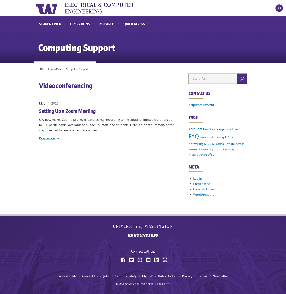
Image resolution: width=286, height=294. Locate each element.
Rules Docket (167, 276)
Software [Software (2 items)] (203, 149)
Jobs (106, 276)
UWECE (104, 8)
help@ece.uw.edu (201, 105)
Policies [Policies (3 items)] (219, 144)
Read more (47, 138)
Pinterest (166, 260)
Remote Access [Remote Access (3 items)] (234, 144)
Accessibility (68, 276)
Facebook (124, 260)
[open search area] (279, 8)
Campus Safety (126, 276)
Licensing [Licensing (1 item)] (220, 137)
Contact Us (90, 276)
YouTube (149, 260)
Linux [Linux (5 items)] (229, 137)
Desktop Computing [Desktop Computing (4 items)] (217, 129)
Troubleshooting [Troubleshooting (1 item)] (226, 149)
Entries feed (201, 184)
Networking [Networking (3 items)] (196, 144)
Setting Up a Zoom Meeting (67, 111)
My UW (147, 276)
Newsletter (220, 276)
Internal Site (54, 69)
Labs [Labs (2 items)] (212, 137)
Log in (197, 178)
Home (41, 68)
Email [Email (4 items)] (236, 129)
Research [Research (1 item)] (193, 149)
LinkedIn (158, 260)
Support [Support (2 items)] (213, 149)
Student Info (50, 24)
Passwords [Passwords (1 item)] (209, 144)
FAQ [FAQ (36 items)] (194, 136)
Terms (202, 276)
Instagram (141, 260)
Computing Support (77, 69)
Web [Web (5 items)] (211, 154)
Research (107, 24)
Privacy (187, 276)
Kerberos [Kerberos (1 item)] (204, 137)
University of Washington (51, 8)
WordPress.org (203, 194)
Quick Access (134, 24)
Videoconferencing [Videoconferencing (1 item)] (198, 155)
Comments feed (204, 189)
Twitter (133, 260)
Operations (80, 24)
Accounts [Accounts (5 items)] (195, 129)
